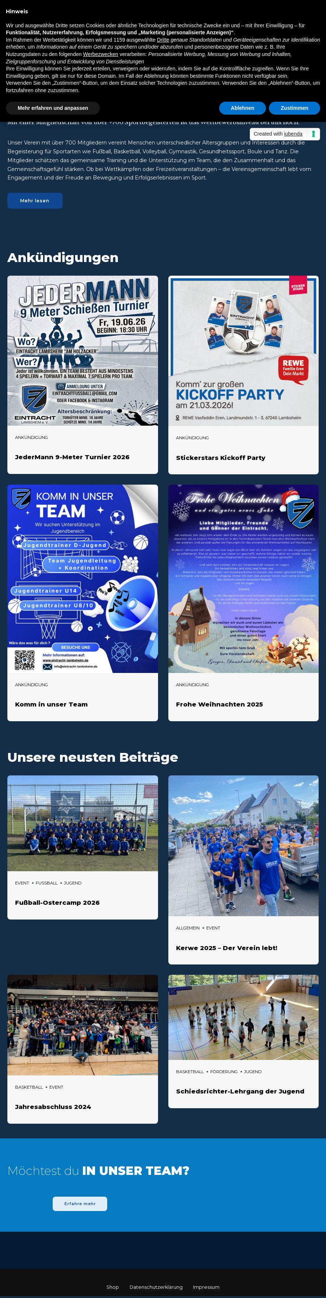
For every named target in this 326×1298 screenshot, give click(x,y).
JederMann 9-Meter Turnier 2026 (72, 458)
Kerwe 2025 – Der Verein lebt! (226, 948)
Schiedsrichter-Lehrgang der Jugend (240, 1092)
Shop (112, 1289)
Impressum (206, 1289)
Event (22, 883)
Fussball (46, 883)
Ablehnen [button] (243, 108)
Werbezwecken (100, 54)
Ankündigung (31, 438)
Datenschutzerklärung (156, 1289)
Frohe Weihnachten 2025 (219, 705)
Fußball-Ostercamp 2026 (57, 903)
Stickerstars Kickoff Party (220, 458)
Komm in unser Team (51, 705)
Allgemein (188, 929)
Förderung (224, 1072)
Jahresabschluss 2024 (53, 1108)
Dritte (163, 40)
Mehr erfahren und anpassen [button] (53, 108)
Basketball (29, 1088)
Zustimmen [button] (294, 108)
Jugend (72, 883)
